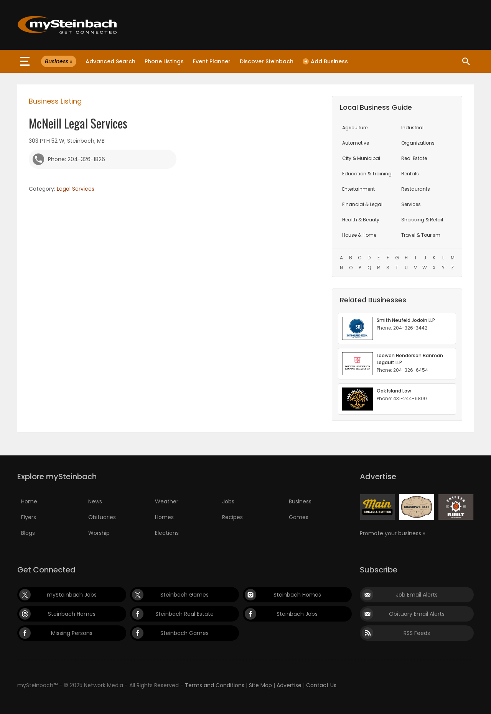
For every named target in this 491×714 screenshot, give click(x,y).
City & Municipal (361, 158)
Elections (167, 533)
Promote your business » (392, 533)
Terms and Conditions (214, 685)
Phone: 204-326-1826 (76, 159)
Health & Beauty (360, 219)
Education (367, 173)
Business (300, 501)
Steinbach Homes (297, 595)
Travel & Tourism (420, 235)
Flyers (28, 517)
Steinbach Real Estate (184, 614)
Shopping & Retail (422, 219)
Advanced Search (110, 61)
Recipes (232, 517)
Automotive (355, 143)
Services (411, 204)
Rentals (410, 173)
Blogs (28, 533)
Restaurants (415, 189)
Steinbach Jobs (297, 614)
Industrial (412, 127)
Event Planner (212, 61)
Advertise (289, 685)
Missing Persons (71, 633)
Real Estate (414, 158)
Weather (166, 501)
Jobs (228, 501)
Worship (99, 533)
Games (298, 517)
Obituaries (102, 517)
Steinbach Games (184, 595)
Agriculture (354, 127)
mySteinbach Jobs (72, 595)
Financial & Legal (362, 204)
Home (29, 501)
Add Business (325, 61)
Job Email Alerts (417, 595)
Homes (164, 517)
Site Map (260, 685)
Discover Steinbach (266, 61)
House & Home (359, 235)
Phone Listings (164, 61)
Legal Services (75, 189)
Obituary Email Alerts (417, 614)
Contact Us (321, 685)
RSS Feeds (417, 633)
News (95, 501)
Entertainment (358, 189)
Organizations (418, 143)
